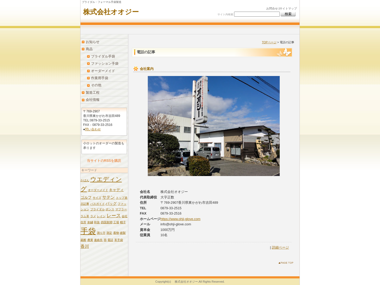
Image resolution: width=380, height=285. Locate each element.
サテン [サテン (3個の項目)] (108, 197)
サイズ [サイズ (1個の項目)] (97, 197)
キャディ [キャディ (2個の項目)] (116, 190)
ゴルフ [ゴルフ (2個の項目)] (86, 197)
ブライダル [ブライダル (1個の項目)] (97, 209)
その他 (96, 85)
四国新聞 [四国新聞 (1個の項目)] (106, 222)
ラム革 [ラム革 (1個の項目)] (84, 216)
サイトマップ (288, 8)
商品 (89, 49)
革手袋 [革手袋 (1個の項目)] (118, 239)
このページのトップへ (287, 264)
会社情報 (92, 100)
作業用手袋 (99, 78)
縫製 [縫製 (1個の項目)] (123, 232)
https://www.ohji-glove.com (180, 219)
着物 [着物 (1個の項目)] (116, 232)
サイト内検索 (225, 14)
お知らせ (92, 42)
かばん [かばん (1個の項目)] (84, 180)
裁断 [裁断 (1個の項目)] (83, 239)
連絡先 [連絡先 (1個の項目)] (98, 239)
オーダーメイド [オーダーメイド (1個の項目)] (98, 190)
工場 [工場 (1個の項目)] (116, 222)
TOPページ (269, 42)
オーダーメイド (103, 71)
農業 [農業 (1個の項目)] (90, 239)
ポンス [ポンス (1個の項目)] (110, 209)
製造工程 (92, 92)
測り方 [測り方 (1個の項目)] (101, 232)
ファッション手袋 (104, 63)
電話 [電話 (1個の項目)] (110, 239)
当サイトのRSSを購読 (104, 161)
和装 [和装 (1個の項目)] (97, 222)
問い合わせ (93, 129)
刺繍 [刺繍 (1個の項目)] (90, 222)
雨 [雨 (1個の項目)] (105, 239)
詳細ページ (280, 247)
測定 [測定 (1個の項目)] (109, 232)
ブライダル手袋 (103, 56)
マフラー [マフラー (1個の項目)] (121, 209)
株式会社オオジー (111, 12)
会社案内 (147, 69)
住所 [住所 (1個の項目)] (83, 222)
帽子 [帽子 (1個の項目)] (123, 222)
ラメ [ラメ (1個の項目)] (93, 216)
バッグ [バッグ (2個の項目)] (111, 203)
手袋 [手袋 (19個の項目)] (88, 231)
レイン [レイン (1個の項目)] (101, 216)
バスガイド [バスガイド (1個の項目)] (97, 203)
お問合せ (272, 8)
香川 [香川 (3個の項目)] (84, 246)
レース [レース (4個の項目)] (114, 215)
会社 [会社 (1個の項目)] (124, 216)
